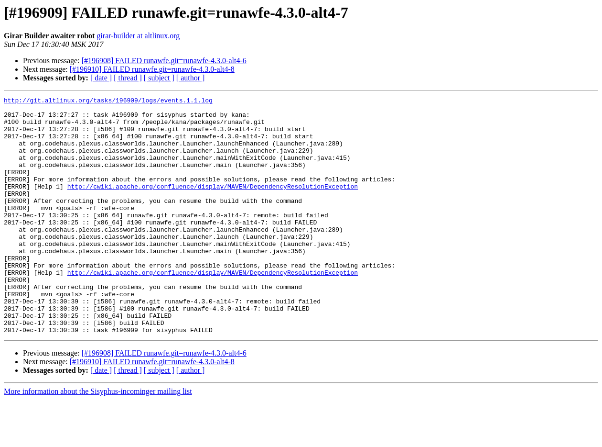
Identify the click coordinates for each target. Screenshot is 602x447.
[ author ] (190, 78)
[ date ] (101, 78)
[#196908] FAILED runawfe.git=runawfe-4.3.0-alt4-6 (164, 60)
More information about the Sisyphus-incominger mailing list (98, 439)
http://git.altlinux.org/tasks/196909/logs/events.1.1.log (108, 101)
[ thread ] (128, 78)
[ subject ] (159, 78)
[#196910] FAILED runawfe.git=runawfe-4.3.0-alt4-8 (152, 69)
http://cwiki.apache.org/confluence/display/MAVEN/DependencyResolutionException (212, 205)
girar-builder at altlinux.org (138, 36)
